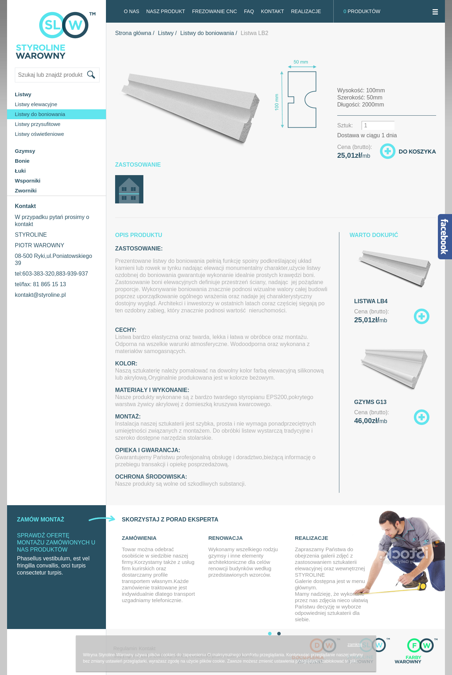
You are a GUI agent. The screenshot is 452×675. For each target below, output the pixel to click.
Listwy (165, 33)
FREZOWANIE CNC (214, 11)
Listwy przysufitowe (37, 124)
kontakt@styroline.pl (40, 295)
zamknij (354, 644)
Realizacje (306, 11)
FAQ (249, 11)
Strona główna (133, 33)
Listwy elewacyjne (36, 104)
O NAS (131, 11)
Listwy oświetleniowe (39, 134)
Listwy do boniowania (40, 114)
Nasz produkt (165, 11)
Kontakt (272, 11)
